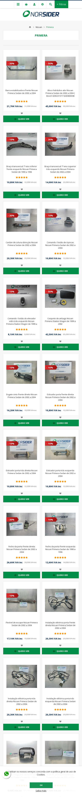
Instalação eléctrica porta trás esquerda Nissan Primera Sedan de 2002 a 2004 (60, 701)
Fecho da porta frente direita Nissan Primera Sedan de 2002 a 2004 (22, 549)
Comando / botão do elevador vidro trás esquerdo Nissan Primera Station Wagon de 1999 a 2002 (21, 322)
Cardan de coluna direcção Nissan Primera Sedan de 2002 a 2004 (22, 244)
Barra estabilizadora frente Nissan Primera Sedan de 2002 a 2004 (22, 91)
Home (30, 27)
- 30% (11, 63)
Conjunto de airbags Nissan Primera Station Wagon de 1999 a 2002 (60, 321)
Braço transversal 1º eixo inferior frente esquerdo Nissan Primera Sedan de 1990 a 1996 (21, 169)
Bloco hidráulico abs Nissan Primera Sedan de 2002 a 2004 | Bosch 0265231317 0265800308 (60, 93)
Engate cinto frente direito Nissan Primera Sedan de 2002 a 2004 (21, 396)
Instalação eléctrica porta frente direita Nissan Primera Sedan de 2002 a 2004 (60, 625)
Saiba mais (41, 790)
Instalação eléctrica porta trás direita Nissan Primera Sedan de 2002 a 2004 (22, 701)
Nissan (39, 27)
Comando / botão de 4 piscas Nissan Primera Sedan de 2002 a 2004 (60, 245)
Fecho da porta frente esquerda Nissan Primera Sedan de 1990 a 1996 (60, 549)
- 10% (11, 139)
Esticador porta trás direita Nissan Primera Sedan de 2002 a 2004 (21, 472)
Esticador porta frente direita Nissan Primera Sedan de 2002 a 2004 (60, 397)
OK (41, 785)
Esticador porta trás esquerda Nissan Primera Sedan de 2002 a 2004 (60, 473)
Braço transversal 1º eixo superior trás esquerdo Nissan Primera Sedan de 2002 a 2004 (60, 169)
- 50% (50, 63)
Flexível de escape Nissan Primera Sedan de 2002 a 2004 (22, 624)
